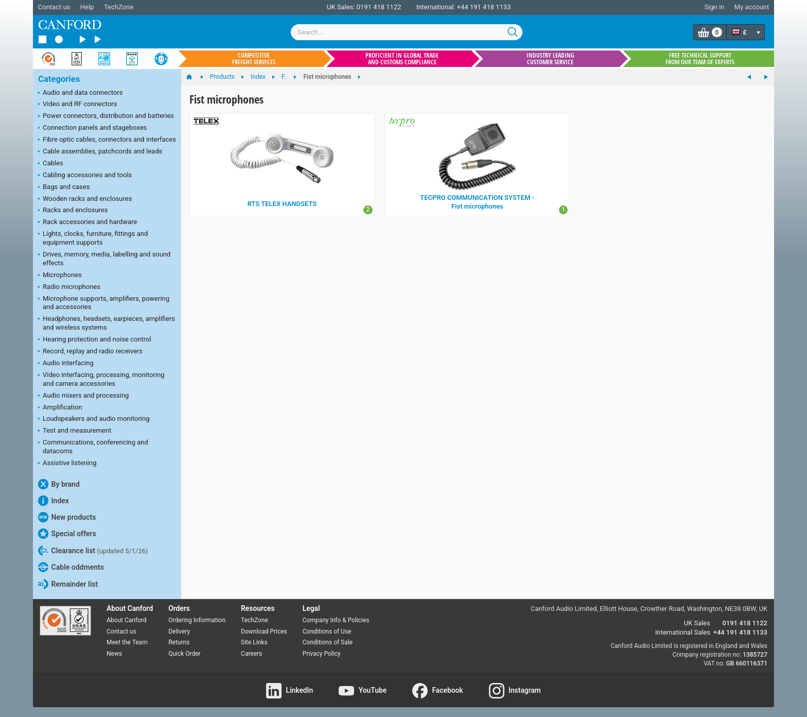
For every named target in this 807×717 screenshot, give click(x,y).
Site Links (254, 642)
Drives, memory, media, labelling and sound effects (104, 258)
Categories (59, 79)
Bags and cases (64, 187)
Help (87, 7)
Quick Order (184, 653)
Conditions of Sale (328, 642)
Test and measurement (74, 431)
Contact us (54, 7)
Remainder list (68, 584)
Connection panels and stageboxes (92, 128)
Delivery (179, 631)
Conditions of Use (327, 631)
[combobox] (406, 32)
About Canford (127, 620)
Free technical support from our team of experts (699, 58)
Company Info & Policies (336, 620)
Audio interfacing (66, 363)
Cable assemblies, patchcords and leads (100, 152)
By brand (59, 484)
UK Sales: (341, 7)
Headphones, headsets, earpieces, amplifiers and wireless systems (106, 323)
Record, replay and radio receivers (90, 351)
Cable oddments (71, 567)
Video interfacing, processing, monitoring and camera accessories (101, 379)
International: (435, 7)
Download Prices (264, 631)
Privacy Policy (322, 653)
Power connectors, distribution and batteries (106, 116)
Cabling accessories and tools (85, 175)
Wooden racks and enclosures (85, 199)
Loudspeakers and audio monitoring (94, 419)
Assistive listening (67, 463)
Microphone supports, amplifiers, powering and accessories (103, 303)
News (114, 653)
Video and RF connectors (77, 104)
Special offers (67, 533)
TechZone (118, 7)
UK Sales (697, 623)
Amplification (60, 408)
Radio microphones (69, 287)
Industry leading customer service (550, 58)
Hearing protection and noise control (94, 340)
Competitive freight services (253, 58)
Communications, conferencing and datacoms (93, 446)
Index (53, 501)
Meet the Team (127, 642)
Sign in (714, 7)
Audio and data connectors (80, 93)
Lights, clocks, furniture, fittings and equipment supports (93, 238)
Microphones (60, 275)
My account (751, 7)
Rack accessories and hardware (87, 222)
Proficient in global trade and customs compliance (401, 58)
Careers (251, 653)
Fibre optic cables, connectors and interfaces (107, 140)
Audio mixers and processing (83, 396)
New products (67, 517)
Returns (178, 642)
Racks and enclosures (73, 210)
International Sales (682, 632)
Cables (50, 163)
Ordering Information (196, 620)
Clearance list (93, 550)
